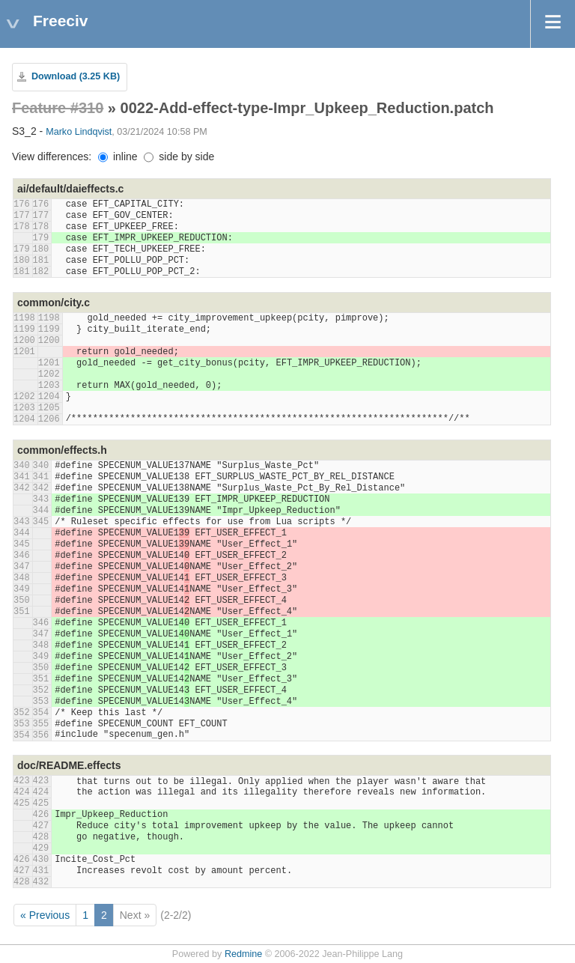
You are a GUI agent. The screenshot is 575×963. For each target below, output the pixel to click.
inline (118, 156)
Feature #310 (57, 108)
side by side (179, 156)
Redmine (243, 954)
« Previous (45, 915)
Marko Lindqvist (79, 132)
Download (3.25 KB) (75, 76)
